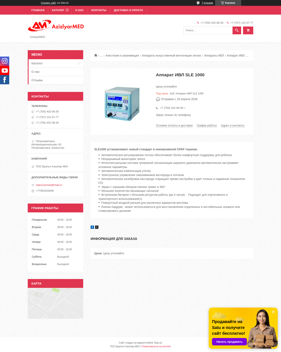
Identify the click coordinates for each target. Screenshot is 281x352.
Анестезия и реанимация (122, 55)
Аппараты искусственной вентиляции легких (171, 55)
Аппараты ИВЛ (214, 55)
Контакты (98, 10)
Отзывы (37, 80)
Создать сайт (48, 2)
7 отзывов (207, 2)
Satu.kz (158, 342)
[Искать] (237, 30)
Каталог (58, 10)
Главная (37, 10)
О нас (79, 10)
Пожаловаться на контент (156, 346)
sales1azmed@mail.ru (49, 184)
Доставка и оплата (128, 10)
